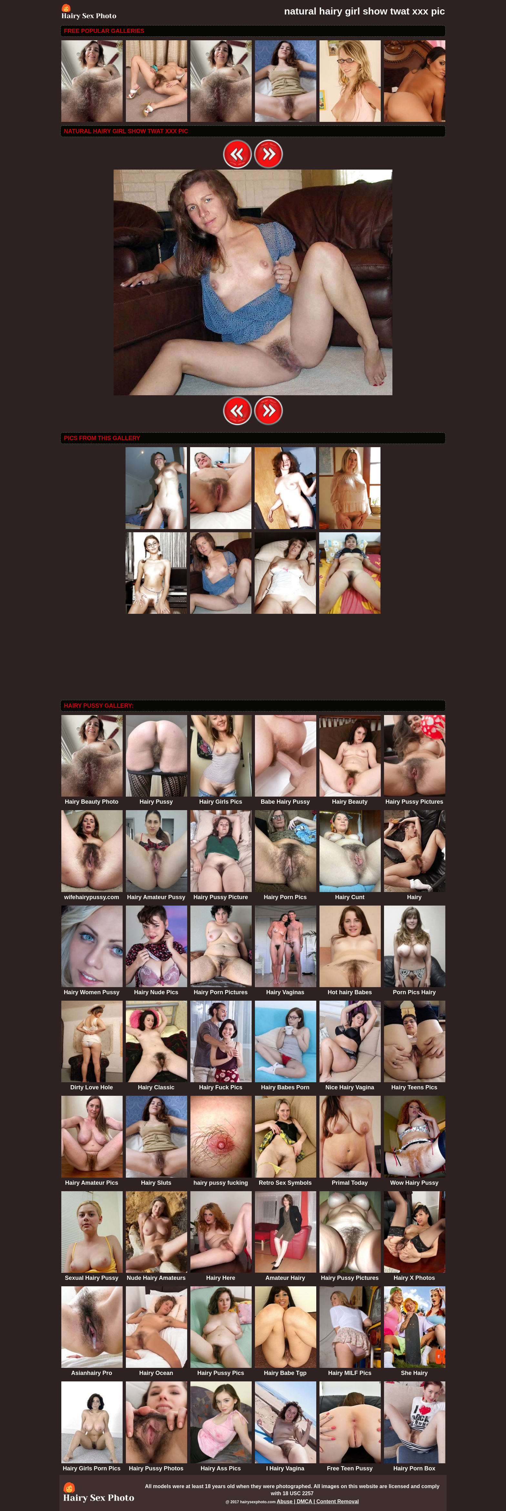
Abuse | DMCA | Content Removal (318, 1501)
